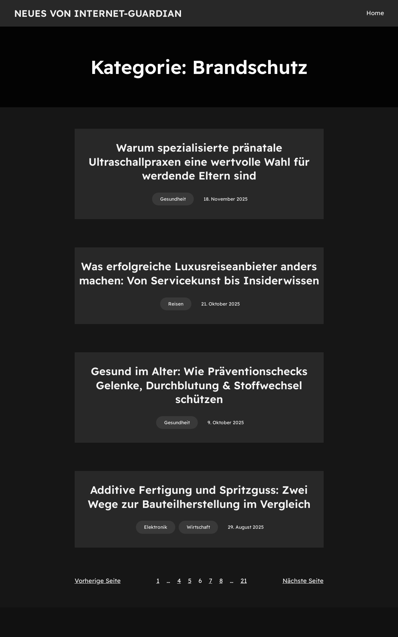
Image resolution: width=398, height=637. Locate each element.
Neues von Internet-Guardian (98, 13)
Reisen (175, 304)
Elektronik (155, 527)
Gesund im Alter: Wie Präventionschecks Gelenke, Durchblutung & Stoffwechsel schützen (199, 385)
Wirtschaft (198, 527)
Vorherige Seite (98, 581)
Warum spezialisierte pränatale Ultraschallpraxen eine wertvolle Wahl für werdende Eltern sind (199, 161)
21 (244, 581)
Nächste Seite (303, 581)
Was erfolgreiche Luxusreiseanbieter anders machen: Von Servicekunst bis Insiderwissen (199, 273)
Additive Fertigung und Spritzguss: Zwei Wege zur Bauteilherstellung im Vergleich (199, 497)
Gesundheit (173, 199)
